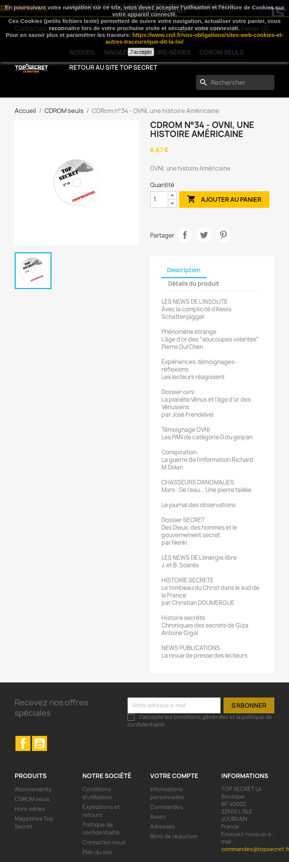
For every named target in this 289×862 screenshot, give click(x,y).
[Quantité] (159, 199)
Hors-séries (30, 808)
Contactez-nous (104, 842)
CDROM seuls (32, 799)
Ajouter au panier (224, 199)
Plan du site (97, 852)
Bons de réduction (174, 836)
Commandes (166, 806)
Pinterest (223, 234)
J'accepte (141, 52)
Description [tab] (184, 270)
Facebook (22, 743)
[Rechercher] (235, 82)
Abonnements (33, 789)
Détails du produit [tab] (193, 284)
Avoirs (158, 816)
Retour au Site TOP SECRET (113, 67)
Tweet (203, 234)
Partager (184, 234)
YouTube (39, 743)
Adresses (162, 826)
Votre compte (174, 776)
